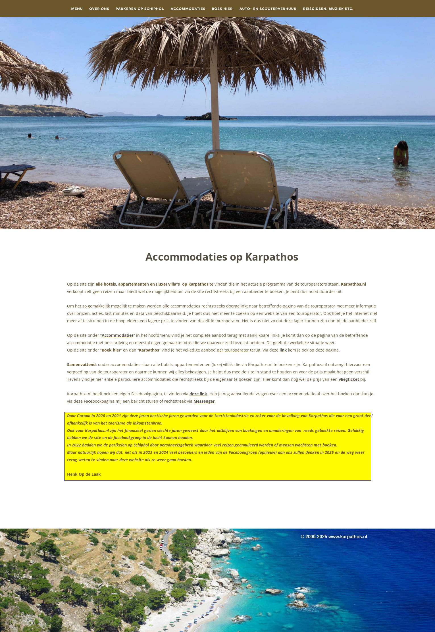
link (283, 350)
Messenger (204, 401)
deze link (198, 393)
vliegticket (349, 379)
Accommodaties (118, 335)
